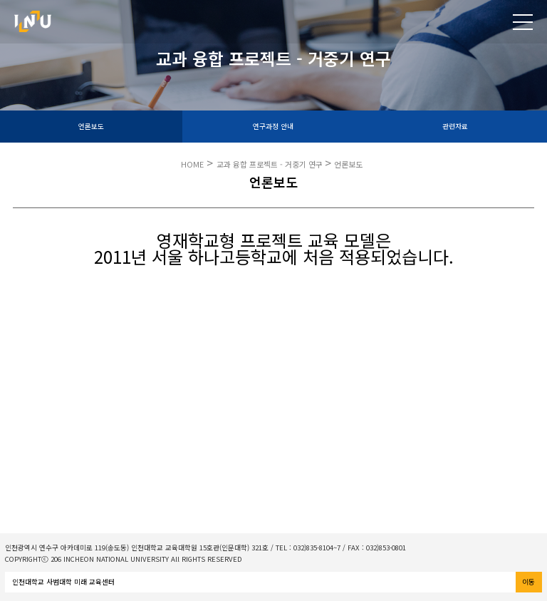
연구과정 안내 (273, 126)
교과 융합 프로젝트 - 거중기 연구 (271, 164)
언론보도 (91, 126)
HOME (192, 164)
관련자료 (455, 126)
